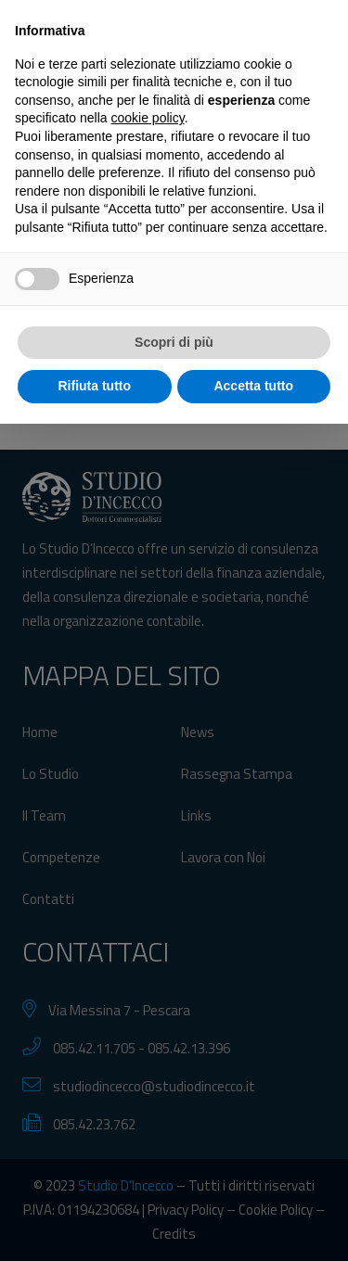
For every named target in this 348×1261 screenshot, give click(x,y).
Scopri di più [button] (174, 1179)
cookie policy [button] (148, 956)
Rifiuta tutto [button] (94, 1223)
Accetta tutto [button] (253, 1223)
